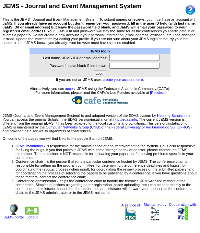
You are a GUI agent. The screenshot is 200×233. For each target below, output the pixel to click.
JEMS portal (14, 215)
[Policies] (157, 92)
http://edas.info (125, 119)
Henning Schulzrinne (173, 115)
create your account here (123, 80)
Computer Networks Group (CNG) (73, 127)
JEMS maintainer (29, 146)
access (70, 89)
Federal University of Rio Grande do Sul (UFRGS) (152, 127)
